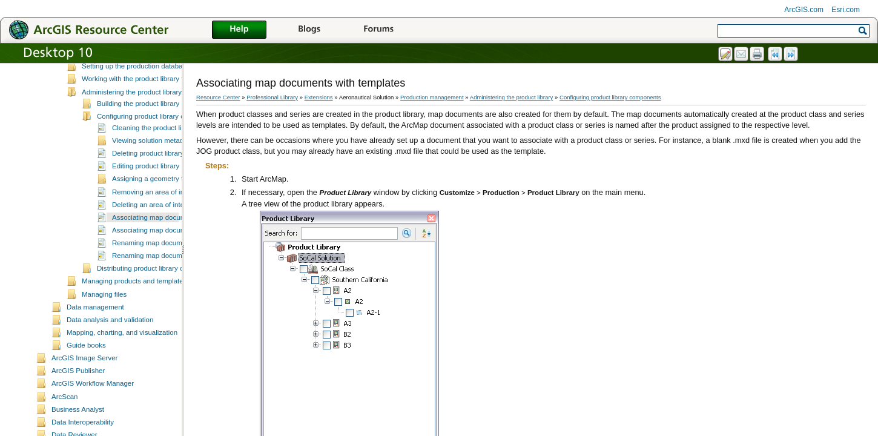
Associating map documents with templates (179, 241)
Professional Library (272, 97)
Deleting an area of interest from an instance (180, 229)
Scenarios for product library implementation (150, 64)
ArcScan (64, 420)
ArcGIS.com (804, 9)
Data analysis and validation (110, 344)
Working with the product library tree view (145, 103)
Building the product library (138, 127)
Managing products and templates (134, 305)
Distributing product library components (157, 292)
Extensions (319, 97)
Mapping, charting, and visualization (122, 356)
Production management (432, 97)
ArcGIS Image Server (84, 382)
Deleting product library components (167, 177)
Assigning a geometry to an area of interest (178, 202)
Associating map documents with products (177, 254)
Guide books (86, 369)
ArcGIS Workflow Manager (92, 407)
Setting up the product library (126, 77)
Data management (95, 331)
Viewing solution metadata (152, 164)
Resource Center (218, 97)
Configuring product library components (158, 140)
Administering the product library (132, 116)
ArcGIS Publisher (78, 394)
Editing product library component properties (180, 190)
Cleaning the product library (154, 152)
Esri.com (845, 9)
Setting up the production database (136, 90)
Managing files (104, 318)
